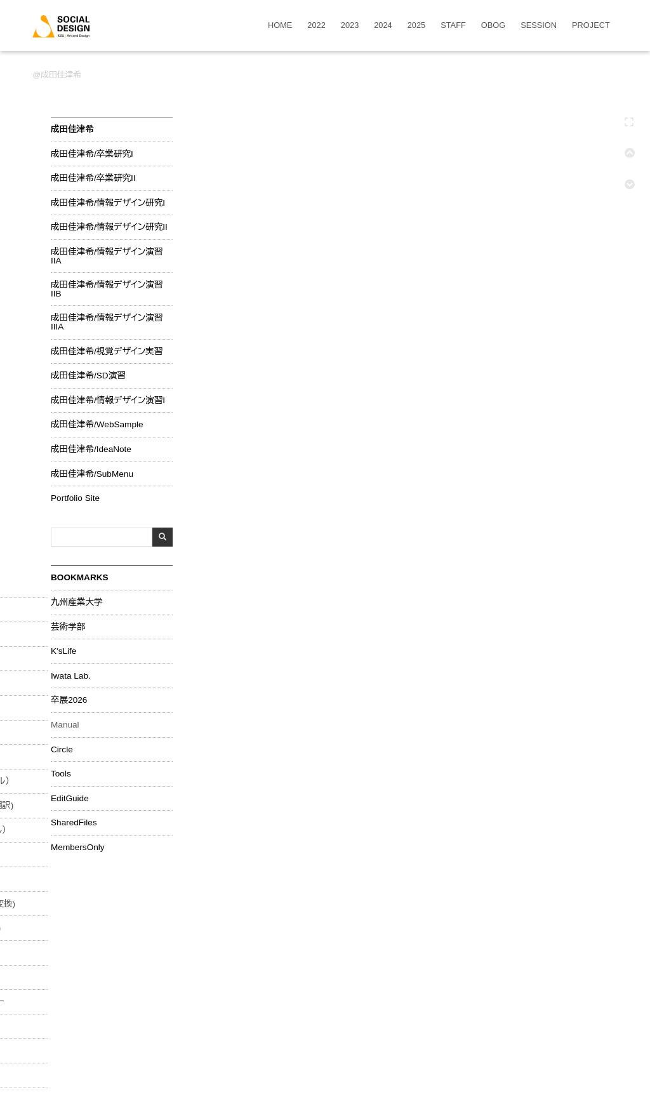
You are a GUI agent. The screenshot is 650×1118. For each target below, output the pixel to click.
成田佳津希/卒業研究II (93, 178)
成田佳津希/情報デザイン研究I (108, 203)
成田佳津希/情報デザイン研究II (109, 227)
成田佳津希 (61, 74)
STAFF (453, 26)
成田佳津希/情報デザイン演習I (108, 400)
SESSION (539, 26)
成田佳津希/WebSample (97, 424)
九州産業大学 (77, 602)
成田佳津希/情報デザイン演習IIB (106, 289)
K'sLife (63, 651)
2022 (316, 26)
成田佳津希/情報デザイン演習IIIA (106, 322)
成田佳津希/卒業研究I (92, 154)
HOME (280, 26)
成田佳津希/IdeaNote (91, 449)
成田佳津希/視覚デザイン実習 (106, 351)
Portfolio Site (75, 498)
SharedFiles (74, 822)
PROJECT (591, 26)
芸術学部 (68, 627)
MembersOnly (78, 847)
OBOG (493, 26)
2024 (383, 26)
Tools (61, 773)
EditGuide (70, 798)
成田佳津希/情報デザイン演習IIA (106, 256)
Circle (62, 749)
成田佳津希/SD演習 (88, 375)
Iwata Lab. (71, 676)
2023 (350, 26)
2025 (416, 26)
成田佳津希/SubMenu (92, 474)
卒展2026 (69, 700)
